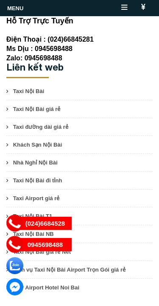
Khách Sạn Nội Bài (37, 145)
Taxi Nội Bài (29, 91)
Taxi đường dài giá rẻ (40, 127)
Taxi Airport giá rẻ (36, 198)
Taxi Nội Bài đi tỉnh (37, 180)
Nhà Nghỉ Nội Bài (35, 162)
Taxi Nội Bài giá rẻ (37, 109)
